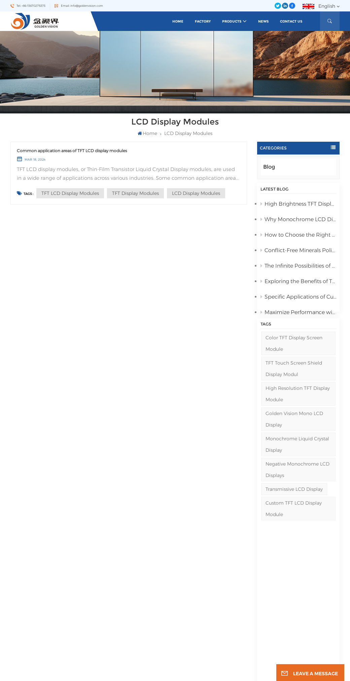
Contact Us (291, 21)
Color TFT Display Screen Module (294, 357)
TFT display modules (135, 193)
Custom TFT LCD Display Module (294, 522)
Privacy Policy (243, 672)
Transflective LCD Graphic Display (212, 624)
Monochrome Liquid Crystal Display (297, 458)
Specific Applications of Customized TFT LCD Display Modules (298, 299)
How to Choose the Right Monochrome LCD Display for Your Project (298, 237)
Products (231, 21)
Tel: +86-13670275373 (30, 5)
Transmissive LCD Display (294, 502)
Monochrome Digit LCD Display (210, 601)
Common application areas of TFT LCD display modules (72, 150)
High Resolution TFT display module (298, 407)
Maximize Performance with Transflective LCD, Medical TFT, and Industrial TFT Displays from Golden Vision (298, 314)
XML (228, 672)
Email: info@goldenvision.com (82, 5)
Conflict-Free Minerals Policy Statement (298, 252)
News (263, 21)
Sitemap (130, 639)
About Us (130, 596)
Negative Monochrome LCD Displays (297, 482)
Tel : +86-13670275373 (36, 608)
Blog (269, 167)
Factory (203, 21)
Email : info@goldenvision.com (44, 616)
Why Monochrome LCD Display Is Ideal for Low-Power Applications (298, 221)
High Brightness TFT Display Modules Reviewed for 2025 (298, 206)
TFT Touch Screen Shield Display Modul (294, 382)
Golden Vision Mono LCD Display (294, 432)
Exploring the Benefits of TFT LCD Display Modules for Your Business (298, 283)
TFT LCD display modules (70, 193)
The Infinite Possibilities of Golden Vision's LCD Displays (298, 268)
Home (177, 21)
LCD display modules (196, 193)
